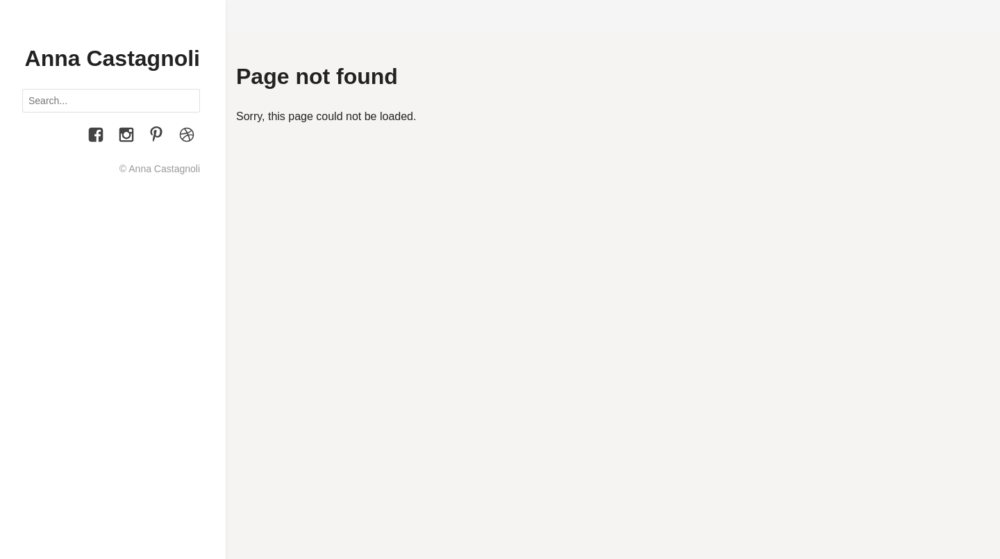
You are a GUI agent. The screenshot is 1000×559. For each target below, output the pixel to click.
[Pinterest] (156, 137)
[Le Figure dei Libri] (186, 137)
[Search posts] (111, 100)
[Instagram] (126, 137)
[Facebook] (96, 137)
